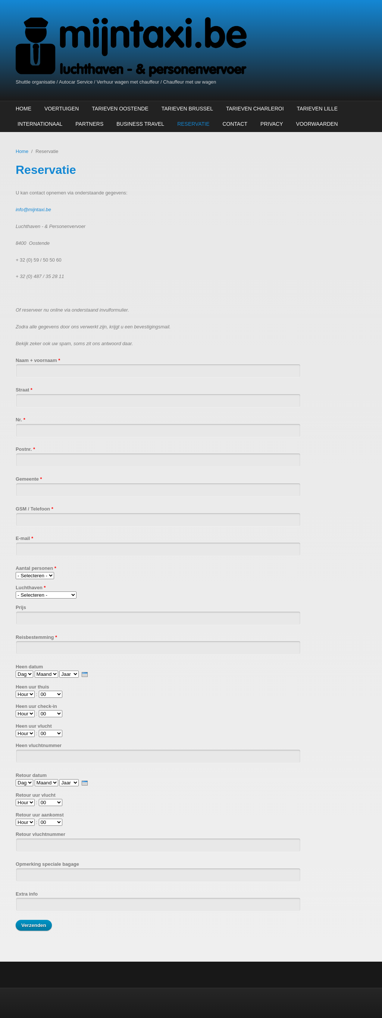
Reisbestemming (36, 637)
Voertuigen (61, 109)
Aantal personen (36, 568)
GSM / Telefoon (34, 509)
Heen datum (29, 666)
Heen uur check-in (36, 706)
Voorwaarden (317, 124)
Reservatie (193, 124)
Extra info (27, 894)
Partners (89, 124)
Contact (234, 124)
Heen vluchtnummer (39, 745)
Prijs (21, 607)
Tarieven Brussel (187, 109)
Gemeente (29, 479)
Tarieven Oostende (120, 109)
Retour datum (31, 775)
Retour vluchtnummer (40, 834)
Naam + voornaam (38, 360)
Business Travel (140, 124)
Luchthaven (31, 587)
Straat (24, 390)
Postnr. (25, 449)
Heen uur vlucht (34, 726)
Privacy (271, 124)
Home (23, 109)
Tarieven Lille (317, 109)
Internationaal (40, 124)
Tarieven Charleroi (255, 109)
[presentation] (84, 674)
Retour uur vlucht (36, 795)
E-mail (24, 538)
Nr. (20, 419)
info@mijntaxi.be (33, 209)
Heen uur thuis (32, 687)
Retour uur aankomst (40, 815)
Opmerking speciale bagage (47, 864)
